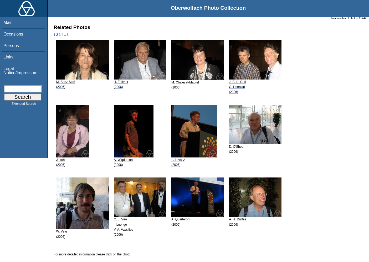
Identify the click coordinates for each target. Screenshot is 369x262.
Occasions (13, 34)
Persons (11, 45)
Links (8, 57)
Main (8, 22)
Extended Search (24, 104)
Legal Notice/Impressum (20, 70)
